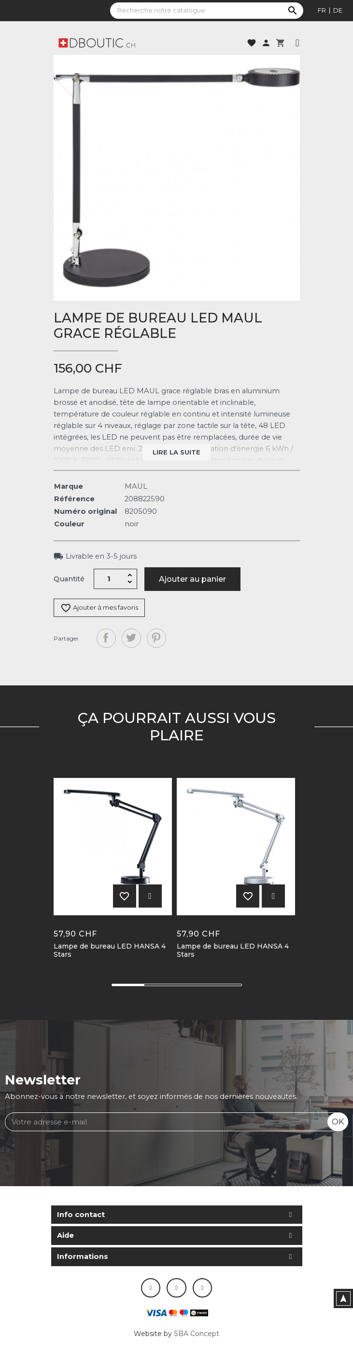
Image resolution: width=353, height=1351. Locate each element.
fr (322, 10)
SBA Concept (196, 1333)
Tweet (131, 638)
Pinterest (156, 638)
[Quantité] (108, 579)
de (337, 10)
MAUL (136, 486)
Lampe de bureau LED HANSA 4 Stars (110, 950)
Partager (106, 638)
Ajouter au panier (192, 579)
